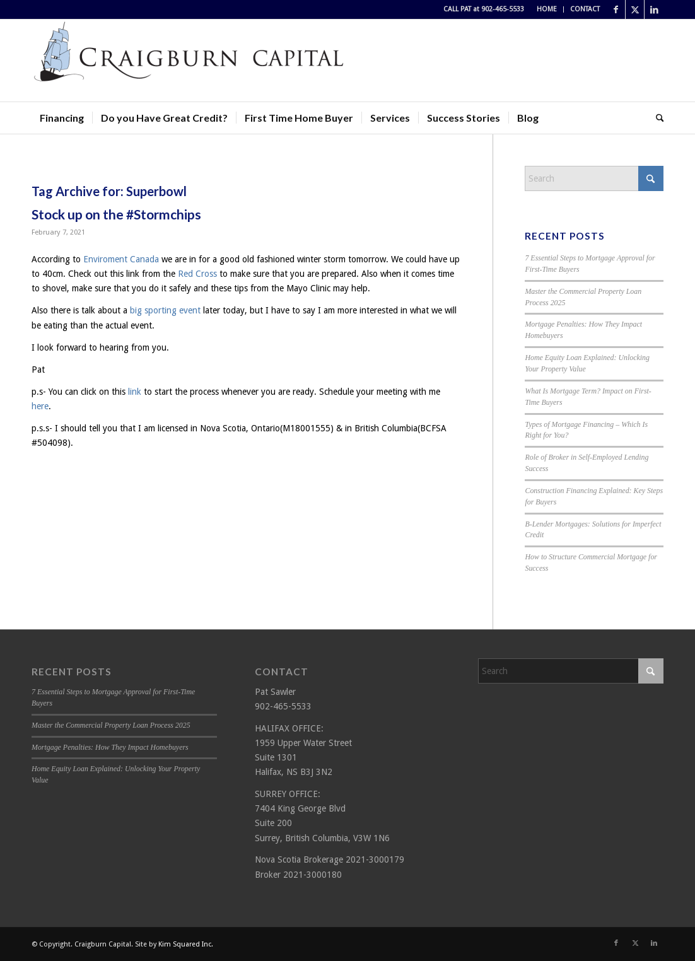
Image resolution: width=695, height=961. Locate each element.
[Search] (656, 118)
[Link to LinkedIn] (654, 9)
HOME (547, 9)
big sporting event (165, 310)
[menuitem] (547, 9)
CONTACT (585, 9)
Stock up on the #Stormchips (116, 214)
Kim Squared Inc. (185, 944)
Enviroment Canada (122, 259)
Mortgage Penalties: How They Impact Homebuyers (110, 747)
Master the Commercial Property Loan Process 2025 (111, 725)
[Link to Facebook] (616, 9)
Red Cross (197, 274)
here (40, 406)
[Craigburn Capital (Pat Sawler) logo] (189, 61)
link (134, 392)
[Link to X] (635, 9)
